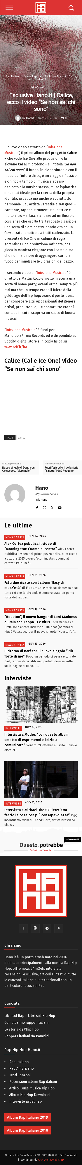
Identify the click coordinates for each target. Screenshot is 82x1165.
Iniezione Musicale (51, 273)
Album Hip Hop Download (29, 1095)
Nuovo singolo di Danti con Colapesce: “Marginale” (18, 469)
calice (21, 437)
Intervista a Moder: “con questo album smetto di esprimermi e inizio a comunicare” (36, 739)
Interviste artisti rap (25, 1101)
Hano (30, 118)
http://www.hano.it (46, 494)
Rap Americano (21, 1068)
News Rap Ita (32, 76)
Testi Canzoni (20, 1075)
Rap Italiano (12, 76)
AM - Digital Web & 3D (51, 1159)
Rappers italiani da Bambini (26, 1036)
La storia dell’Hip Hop (21, 1029)
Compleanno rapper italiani (26, 1022)
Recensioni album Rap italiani (33, 1082)
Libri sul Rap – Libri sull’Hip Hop (29, 1016)
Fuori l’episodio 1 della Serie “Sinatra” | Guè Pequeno (61, 469)
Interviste (13, 728)
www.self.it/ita (15, 347)
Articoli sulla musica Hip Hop (32, 1088)
